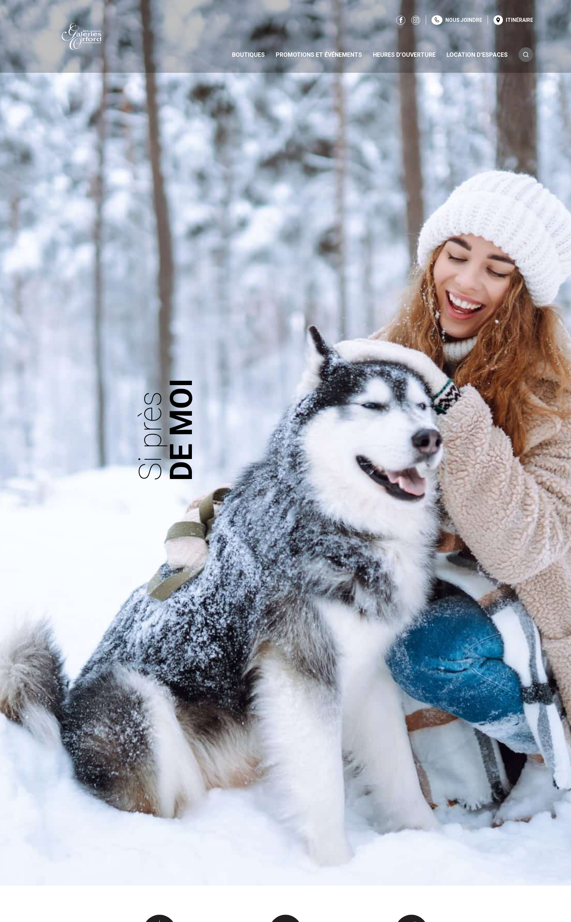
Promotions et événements (319, 54)
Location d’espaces (477, 54)
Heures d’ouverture (404, 54)
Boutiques (248, 54)
